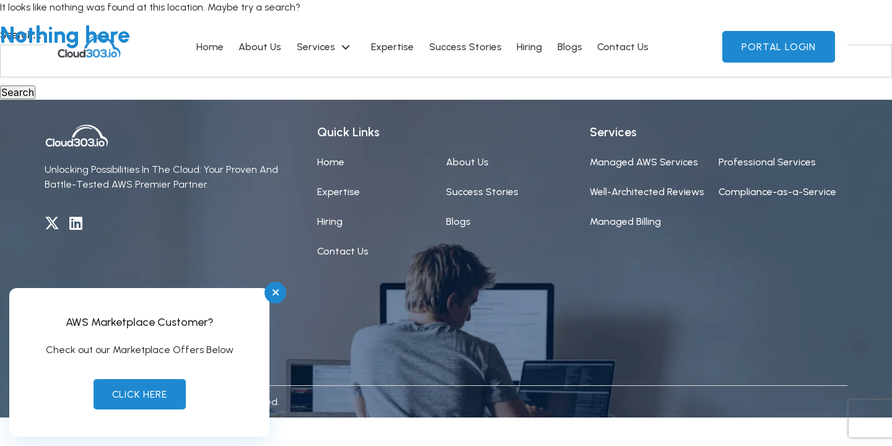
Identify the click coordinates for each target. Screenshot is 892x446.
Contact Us (343, 251)
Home (330, 162)
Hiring (330, 221)
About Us (467, 162)
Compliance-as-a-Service (777, 192)
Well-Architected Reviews (647, 192)
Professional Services (767, 162)
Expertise (338, 192)
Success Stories (482, 192)
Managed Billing (625, 221)
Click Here (139, 394)
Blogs (458, 221)
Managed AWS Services (644, 162)
